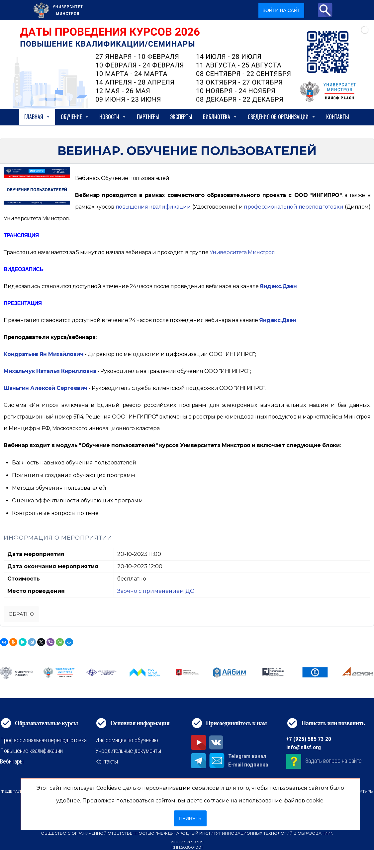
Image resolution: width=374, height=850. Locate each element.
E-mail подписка (248, 764)
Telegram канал (247, 756)
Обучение (75, 117)
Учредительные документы (128, 750)
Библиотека (220, 117)
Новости (112, 117)
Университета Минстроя (242, 252)
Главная (37, 117)
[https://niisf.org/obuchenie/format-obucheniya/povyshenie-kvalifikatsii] (153, 207)
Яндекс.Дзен (278, 286)
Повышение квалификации (31, 750)
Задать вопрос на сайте (333, 760)
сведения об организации (282, 117)
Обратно (21, 614)
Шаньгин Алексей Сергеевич (45, 388)
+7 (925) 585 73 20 (308, 739)
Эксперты (181, 117)
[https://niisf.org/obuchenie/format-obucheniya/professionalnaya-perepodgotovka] (293, 207)
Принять (190, 818)
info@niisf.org (303, 747)
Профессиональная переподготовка (43, 740)
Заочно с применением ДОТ (157, 591)
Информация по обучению (126, 740)
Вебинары (12, 761)
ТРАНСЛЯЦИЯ (21, 235)
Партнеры (148, 117)
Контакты (337, 117)
